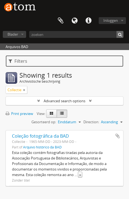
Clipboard (61, 21)
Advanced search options (64, 100)
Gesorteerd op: (43, 121)
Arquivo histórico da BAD (42, 147)
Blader (13, 34)
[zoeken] (76, 34)
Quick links (88, 21)
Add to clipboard (117, 136)
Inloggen (110, 20)
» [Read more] (80, 174)
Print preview (19, 113)
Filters (18, 61)
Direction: (91, 121)
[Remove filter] (24, 90)
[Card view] (51, 113)
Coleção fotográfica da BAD (40, 136)
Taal (74, 21)
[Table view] (61, 113)
